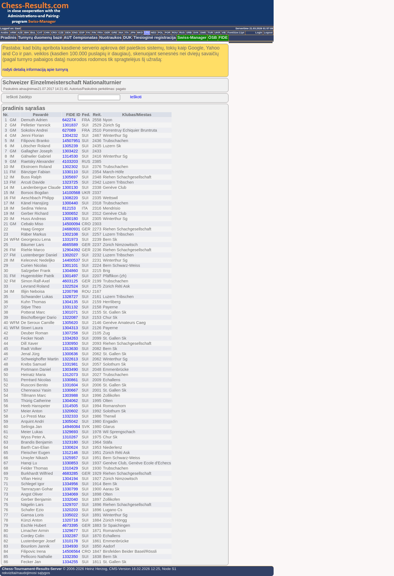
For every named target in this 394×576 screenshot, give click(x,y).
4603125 (70, 281)
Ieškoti (135, 97)
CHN (47, 32)
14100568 (71, 192)
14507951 (71, 140)
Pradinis (8, 37)
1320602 (70, 411)
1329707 (70, 504)
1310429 (70, 468)
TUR (210, 32)
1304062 (70, 400)
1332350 (70, 556)
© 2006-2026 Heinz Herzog (84, 569)
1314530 (70, 156)
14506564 (71, 551)
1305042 (70, 421)
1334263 (70, 338)
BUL (33, 32)
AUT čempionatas (81, 37)
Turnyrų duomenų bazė (40, 37)
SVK (196, 32)
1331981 (70, 364)
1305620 (70, 322)
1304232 (70, 135)
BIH (26, 32)
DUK (127, 37)
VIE (224, 32)
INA (121, 32)
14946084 (71, 426)
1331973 (70, 239)
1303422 (70, 151)
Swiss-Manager (192, 37)
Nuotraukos (110, 37)
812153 (69, 208)
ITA (127, 32)
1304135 (70, 302)
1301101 (70, 265)
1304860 (70, 270)
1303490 (70, 369)
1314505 (70, 406)
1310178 (70, 541)
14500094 (71, 224)
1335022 (70, 515)
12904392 (71, 250)
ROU (175, 32)
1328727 (70, 296)
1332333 (70, 416)
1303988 (70, 395)
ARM (13, 32)
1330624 (70, 447)
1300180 (70, 218)
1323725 (70, 182)
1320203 (70, 510)
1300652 (70, 213)
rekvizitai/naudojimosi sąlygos (26, 573)
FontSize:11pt (235, 32)
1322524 (70, 286)
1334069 (70, 494)
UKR (217, 32)
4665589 (70, 244)
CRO (54, 32)
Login (258, 32)
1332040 (70, 499)
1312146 (70, 452)
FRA (100, 32)
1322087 (70, 317)
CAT (39, 32)
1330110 (70, 172)
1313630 (70, 348)
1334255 (70, 562)
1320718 (70, 520)
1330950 (70, 343)
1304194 (70, 478)
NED (153, 32)
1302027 (70, 255)
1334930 (70, 546)
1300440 (70, 203)
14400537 (71, 260)
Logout (268, 32)
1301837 (70, 125)
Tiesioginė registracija (155, 37)
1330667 (70, 390)
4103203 (70, 161)
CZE (61, 32)
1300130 (70, 187)
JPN (133, 32)
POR (167, 32)
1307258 (70, 333)
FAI (88, 32)
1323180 (70, 442)
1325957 (70, 458)
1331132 (70, 307)
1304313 (70, 328)
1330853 (70, 463)
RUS (182, 32)
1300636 (70, 354)
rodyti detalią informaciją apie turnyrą (35, 69)
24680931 (71, 229)
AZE (20, 32)
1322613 (70, 359)
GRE (114, 32)
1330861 (70, 380)
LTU (146, 32)
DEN (68, 32)
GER (107, 32)
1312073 (70, 374)
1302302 (70, 166)
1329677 (70, 530)
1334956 (70, 484)
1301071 (70, 312)
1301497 (70, 276)
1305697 (70, 177)
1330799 (70, 489)
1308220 (70, 198)
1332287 (70, 536)
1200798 (70, 291)
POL (160, 32)
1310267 (70, 437)
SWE (203, 32)
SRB (189, 32)
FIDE (223, 37)
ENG (75, 32)
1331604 (70, 385)
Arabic (4, 32)
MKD (140, 32)
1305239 (70, 146)
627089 (69, 130)
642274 (69, 120)
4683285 (70, 473)
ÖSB (212, 37)
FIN (94, 32)
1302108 (70, 234)
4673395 (70, 525)
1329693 (70, 432)
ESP (82, 32)
